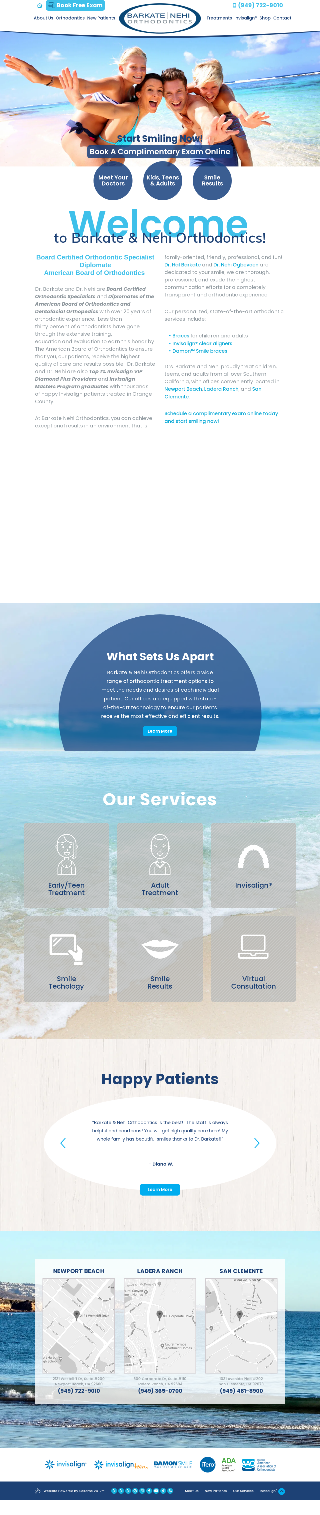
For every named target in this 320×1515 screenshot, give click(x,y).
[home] (40, 5)
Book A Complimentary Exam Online (160, 151)
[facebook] (149, 1506)
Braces (181, 336)
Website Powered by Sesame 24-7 (74, 1505)
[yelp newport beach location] (113, 1506)
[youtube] (155, 1506)
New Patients (215, 1505)
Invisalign (268, 1505)
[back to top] (281, 1506)
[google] (135, 1506)
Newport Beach (183, 389)
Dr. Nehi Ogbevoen (236, 265)
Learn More (160, 732)
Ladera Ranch (221, 389)
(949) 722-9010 (260, 5)
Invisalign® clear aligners (203, 343)
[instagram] (141, 1506)
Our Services (243, 1505)
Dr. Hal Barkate (182, 265)
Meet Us (191, 1505)
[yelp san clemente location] (127, 1506)
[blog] (169, 1506)
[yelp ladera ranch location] (121, 1506)
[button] (64, 1153)
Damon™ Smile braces (200, 351)
